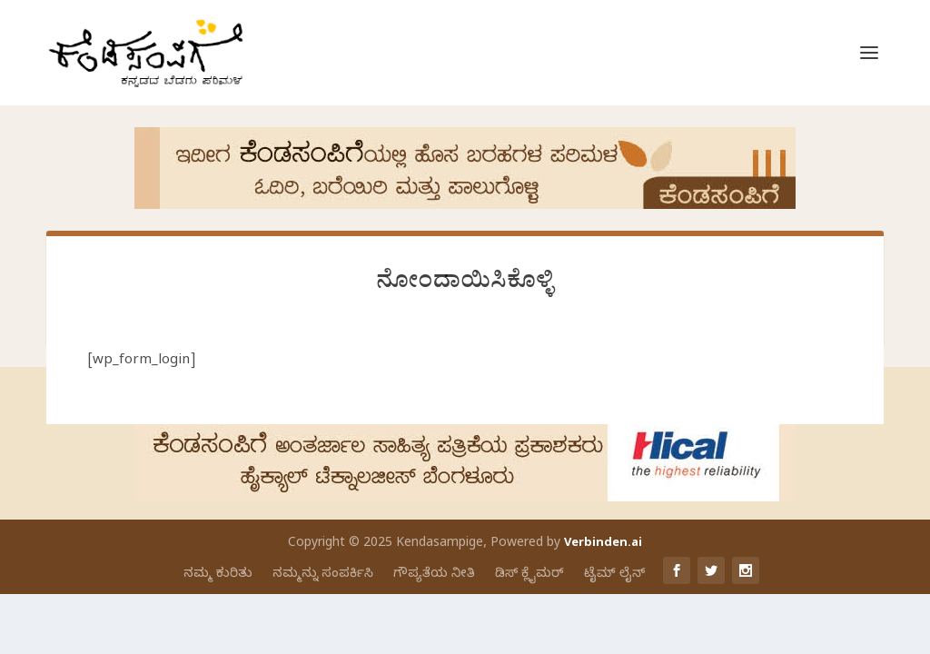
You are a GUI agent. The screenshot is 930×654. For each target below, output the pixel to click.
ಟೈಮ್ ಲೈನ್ (614, 574)
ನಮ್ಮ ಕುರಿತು (217, 574)
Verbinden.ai (603, 544)
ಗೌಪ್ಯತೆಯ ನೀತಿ (434, 574)
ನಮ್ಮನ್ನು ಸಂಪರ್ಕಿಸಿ (322, 574)
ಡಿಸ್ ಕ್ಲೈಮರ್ (529, 574)
